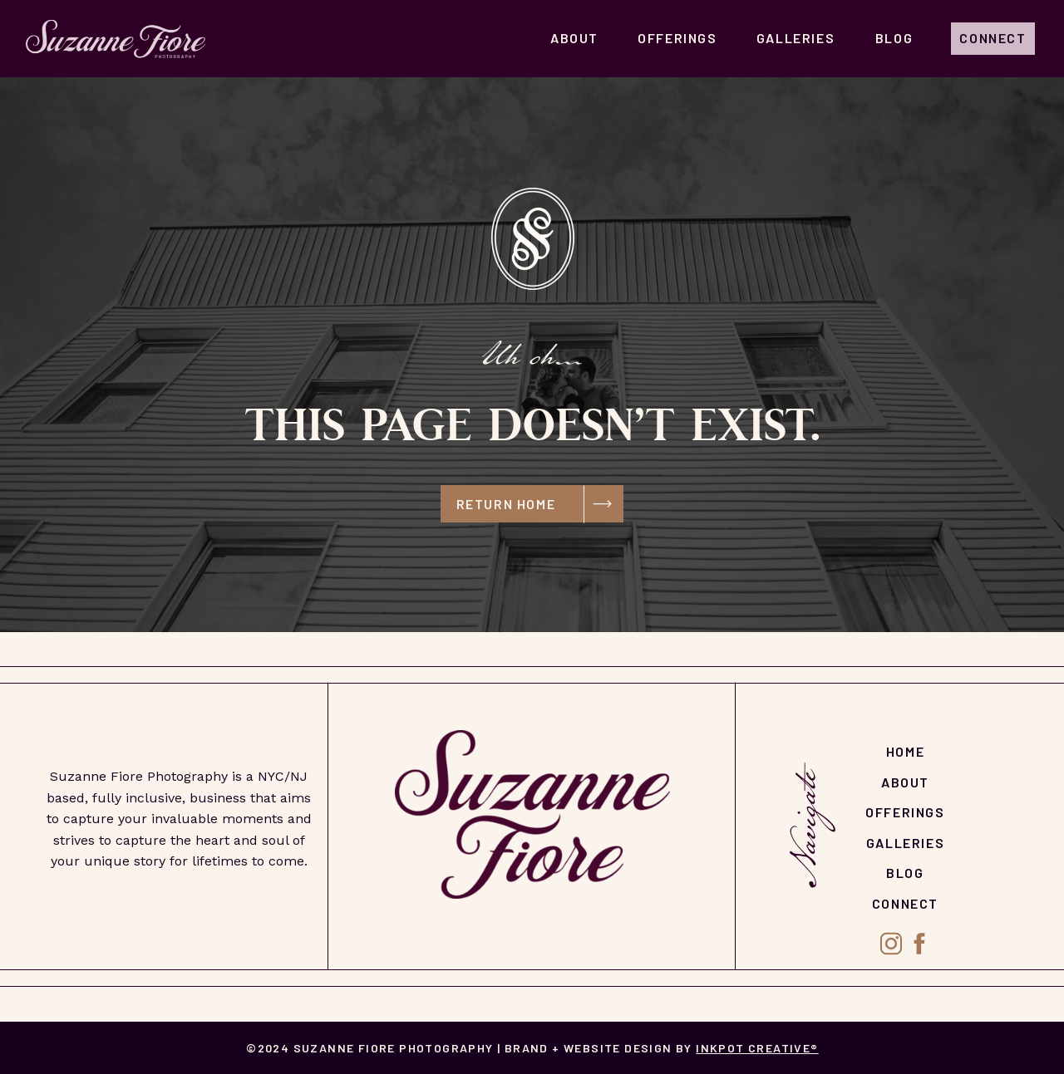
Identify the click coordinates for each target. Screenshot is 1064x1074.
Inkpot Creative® (757, 1048)
